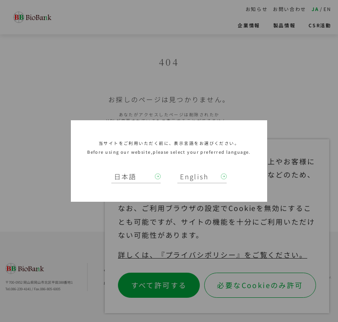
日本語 (125, 176)
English (194, 176)
